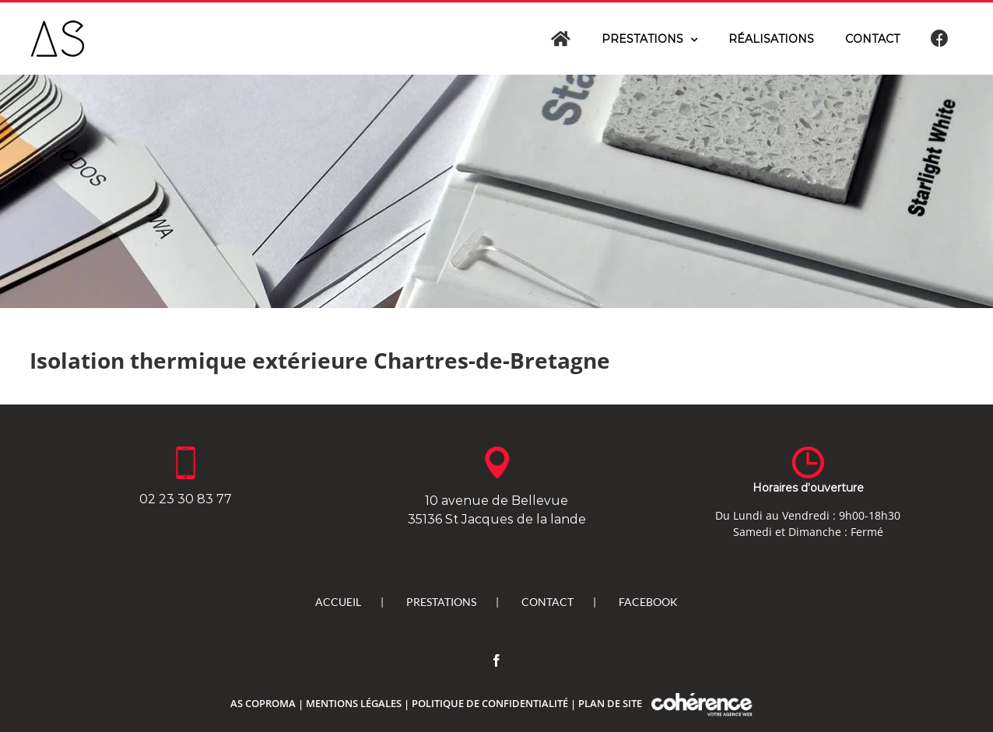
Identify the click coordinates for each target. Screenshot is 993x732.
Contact (547, 601)
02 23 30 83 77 (185, 499)
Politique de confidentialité (490, 703)
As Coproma (263, 703)
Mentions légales (354, 703)
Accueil (338, 601)
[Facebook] (496, 660)
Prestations (441, 601)
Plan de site (610, 703)
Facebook (648, 601)
